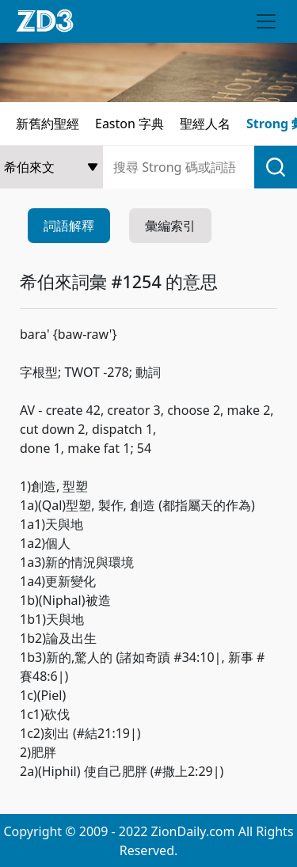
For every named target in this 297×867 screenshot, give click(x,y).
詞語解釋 (69, 225)
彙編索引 (170, 225)
